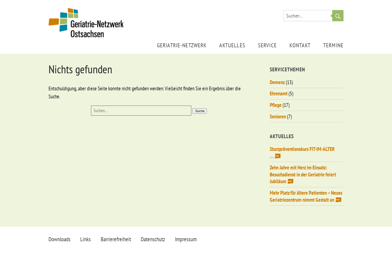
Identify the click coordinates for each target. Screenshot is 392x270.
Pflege (276, 105)
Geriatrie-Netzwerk (182, 45)
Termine (333, 45)
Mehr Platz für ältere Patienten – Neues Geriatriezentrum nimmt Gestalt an (306, 196)
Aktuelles (232, 45)
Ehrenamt (279, 93)
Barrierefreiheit (116, 239)
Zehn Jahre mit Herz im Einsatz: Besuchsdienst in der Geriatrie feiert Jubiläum (303, 174)
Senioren (278, 116)
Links (85, 239)
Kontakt (300, 45)
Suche (338, 15)
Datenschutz (153, 239)
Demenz (277, 82)
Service (267, 45)
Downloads (59, 239)
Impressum (186, 239)
